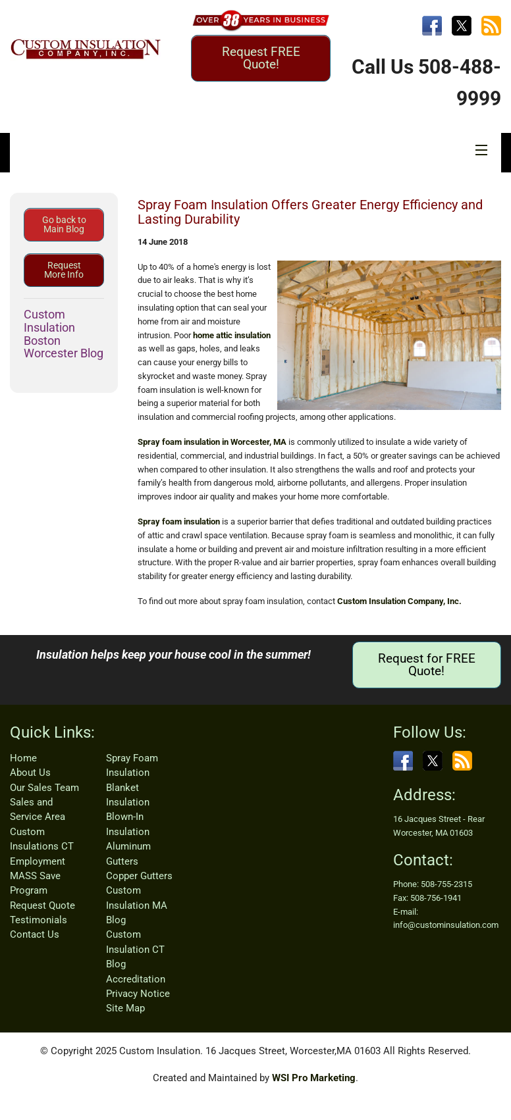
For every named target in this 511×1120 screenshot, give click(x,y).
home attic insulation (232, 335)
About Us (30, 772)
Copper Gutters (139, 876)
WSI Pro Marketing (314, 1078)
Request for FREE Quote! (426, 664)
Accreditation (135, 979)
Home (23, 758)
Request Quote (42, 905)
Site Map (125, 1008)
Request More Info (64, 270)
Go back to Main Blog (64, 224)
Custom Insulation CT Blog (135, 949)
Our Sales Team (44, 788)
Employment (37, 861)
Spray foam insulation (179, 521)
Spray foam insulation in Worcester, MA (212, 442)
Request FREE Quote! (261, 58)
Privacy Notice (138, 994)
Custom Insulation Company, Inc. (399, 601)
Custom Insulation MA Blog (136, 905)
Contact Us (34, 934)
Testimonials (38, 920)
